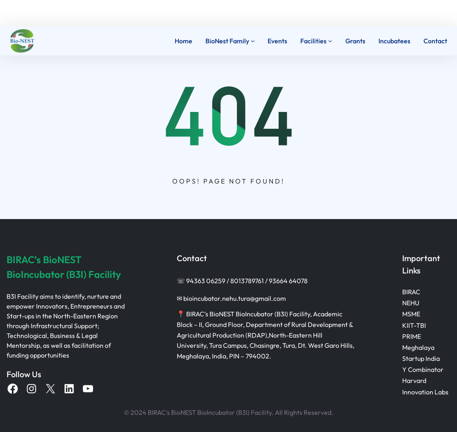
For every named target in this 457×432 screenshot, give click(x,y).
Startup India (421, 358)
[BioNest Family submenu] (253, 41)
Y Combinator (422, 369)
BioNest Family (227, 41)
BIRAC (411, 292)
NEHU (410, 303)
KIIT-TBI (414, 325)
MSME (411, 314)
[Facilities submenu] (330, 41)
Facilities (313, 41)
